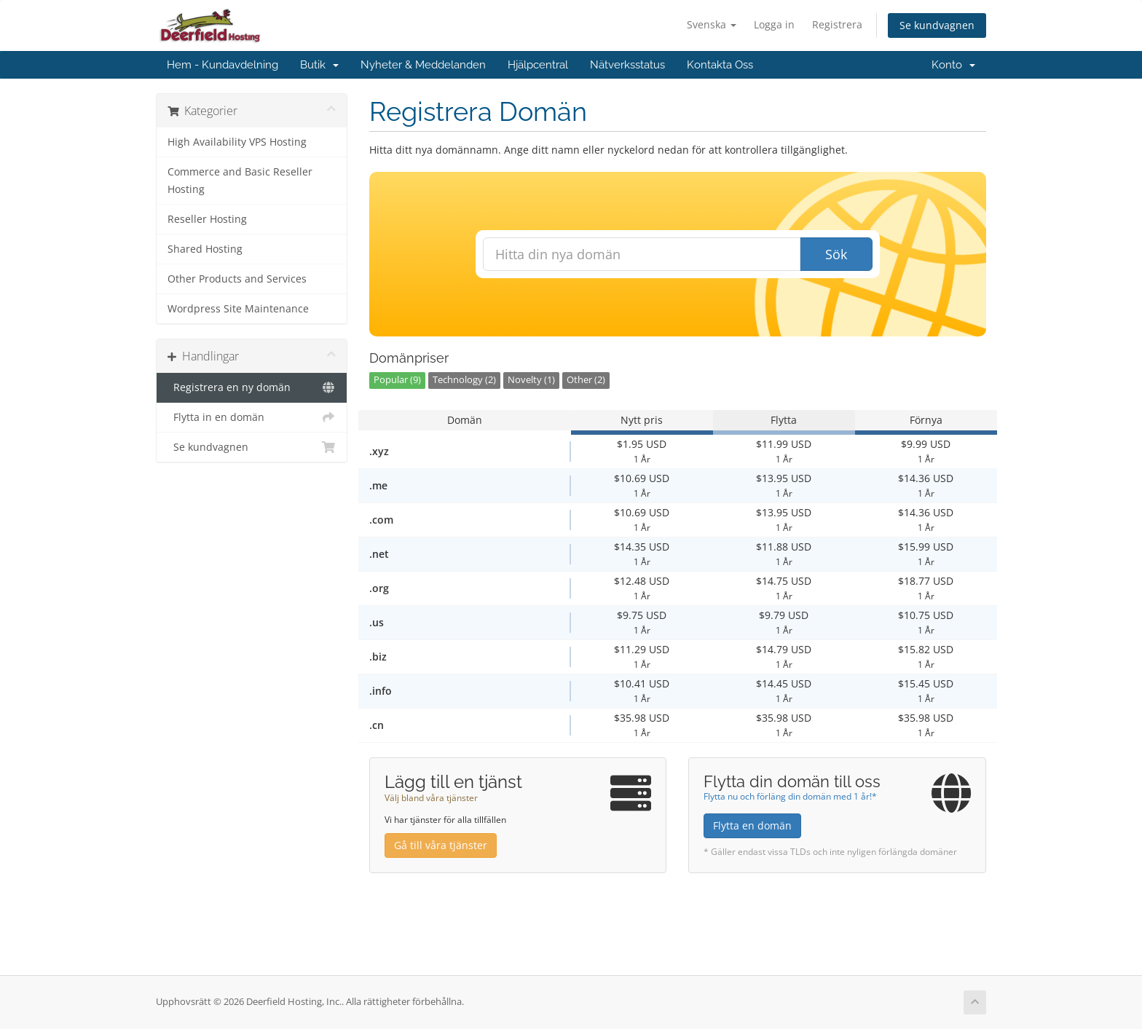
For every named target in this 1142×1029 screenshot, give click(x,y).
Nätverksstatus (627, 64)
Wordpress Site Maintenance (238, 308)
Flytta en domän (752, 825)
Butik (319, 64)
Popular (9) (397, 380)
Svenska (711, 24)
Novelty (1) (531, 380)
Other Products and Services (237, 278)
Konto (953, 64)
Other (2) (586, 380)
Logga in (774, 24)
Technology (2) (464, 380)
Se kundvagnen (936, 25)
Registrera (837, 24)
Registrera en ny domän (252, 387)
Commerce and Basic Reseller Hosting (240, 180)
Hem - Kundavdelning (222, 64)
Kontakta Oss (720, 64)
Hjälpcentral (538, 64)
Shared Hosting (205, 249)
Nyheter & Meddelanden (423, 64)
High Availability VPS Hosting (237, 142)
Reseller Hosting (207, 219)
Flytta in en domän (252, 417)
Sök (836, 254)
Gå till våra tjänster (440, 845)
